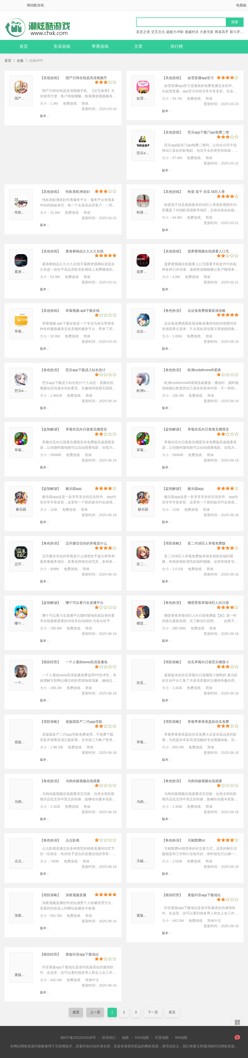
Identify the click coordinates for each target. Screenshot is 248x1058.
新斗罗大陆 (238, 32)
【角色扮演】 (172, 311)
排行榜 (176, 46)
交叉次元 (158, 32)
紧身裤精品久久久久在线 (85, 251)
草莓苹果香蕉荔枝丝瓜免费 (208, 722)
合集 (20, 61)
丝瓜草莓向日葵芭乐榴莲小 (208, 662)
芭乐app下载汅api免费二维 (208, 132)
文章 (138, 46)
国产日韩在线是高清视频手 (86, 78)
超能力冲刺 (174, 32)
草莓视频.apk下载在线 (83, 311)
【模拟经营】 (50, 662)
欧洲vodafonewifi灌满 (204, 370)
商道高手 (222, 32)
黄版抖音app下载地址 (204, 895)
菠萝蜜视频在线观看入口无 (208, 251)
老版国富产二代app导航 (84, 722)
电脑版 (241, 5)
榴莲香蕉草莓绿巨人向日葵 (208, 603)
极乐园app (74, 489)
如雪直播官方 (147, 98)
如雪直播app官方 (201, 78)
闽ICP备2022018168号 (78, 1038)
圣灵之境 (143, 32)
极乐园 (21, 509)
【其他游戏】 (50, 78)
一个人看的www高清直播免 (86, 662)
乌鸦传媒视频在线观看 (83, 781)
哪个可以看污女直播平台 (85, 603)
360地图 (181, 1038)
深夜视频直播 (25, 915)
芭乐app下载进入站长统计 (86, 370)
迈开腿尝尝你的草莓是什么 (86, 543)
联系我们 (109, 1038)
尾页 (172, 1012)
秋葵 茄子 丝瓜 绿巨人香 (206, 192)
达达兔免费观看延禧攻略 (207, 311)
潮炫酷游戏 (35, 5)
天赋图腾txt (145, 861)
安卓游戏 (61, 46)
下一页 (153, 1012)
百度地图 (162, 1038)
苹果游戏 (100, 46)
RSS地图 (142, 1038)
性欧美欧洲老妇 (27, 212)
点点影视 (21, 861)
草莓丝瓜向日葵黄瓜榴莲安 (86, 429)
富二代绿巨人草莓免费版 (207, 543)
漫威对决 (191, 32)
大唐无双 (206, 32)
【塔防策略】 (172, 543)
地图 (125, 1038)
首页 (23, 46)
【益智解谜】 (50, 429)
